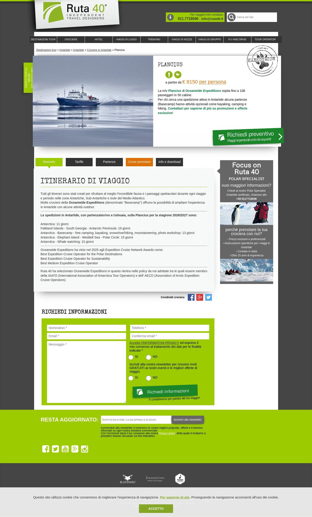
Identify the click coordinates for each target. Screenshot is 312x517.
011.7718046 (188, 19)
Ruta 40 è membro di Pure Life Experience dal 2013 (155, 479)
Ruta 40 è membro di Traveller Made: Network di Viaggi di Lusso (104, 479)
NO (155, 356)
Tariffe (79, 162)
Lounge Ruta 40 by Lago (206, 479)
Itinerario (49, 162)
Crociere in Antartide (99, 50)
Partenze (109, 162)
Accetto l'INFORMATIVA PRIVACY (154, 343)
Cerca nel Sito (231, 17)
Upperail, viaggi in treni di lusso (180, 479)
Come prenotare (139, 162)
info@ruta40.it (212, 19)
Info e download (170, 162)
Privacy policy (167, 433)
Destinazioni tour (46, 50)
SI (136, 356)
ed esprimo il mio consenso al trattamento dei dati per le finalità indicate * (165, 346)
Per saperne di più (174, 497)
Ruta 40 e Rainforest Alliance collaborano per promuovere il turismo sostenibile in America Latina (130, 479)
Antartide (64, 50)
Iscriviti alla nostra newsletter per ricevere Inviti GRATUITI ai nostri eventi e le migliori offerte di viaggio (163, 367)
